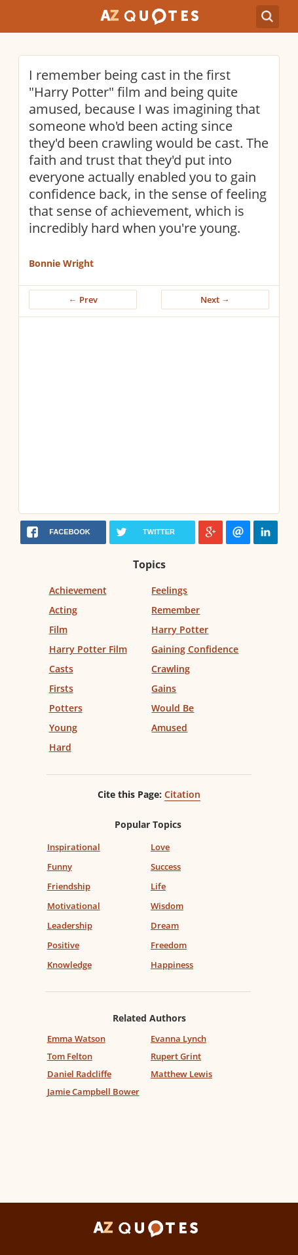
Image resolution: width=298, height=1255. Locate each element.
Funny (59, 866)
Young (63, 727)
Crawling (170, 668)
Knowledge (69, 965)
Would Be (172, 708)
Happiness (172, 965)
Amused (169, 727)
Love (160, 847)
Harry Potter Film (88, 649)
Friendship (68, 886)
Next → (215, 299)
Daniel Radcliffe (79, 1074)
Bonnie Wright (61, 263)
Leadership (69, 925)
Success (166, 866)
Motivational (73, 906)
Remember (175, 610)
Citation (182, 794)
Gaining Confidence (194, 649)
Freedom (169, 945)
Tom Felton (69, 1056)
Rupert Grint (176, 1056)
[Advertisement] (149, 415)
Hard (60, 747)
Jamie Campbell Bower (93, 1091)
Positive (63, 945)
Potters (66, 708)
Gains (163, 688)
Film (58, 629)
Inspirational (73, 847)
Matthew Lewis (181, 1074)
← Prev (83, 299)
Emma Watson (76, 1038)
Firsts (61, 688)
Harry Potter (179, 629)
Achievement (78, 590)
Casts (61, 668)
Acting (63, 610)
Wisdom (167, 906)
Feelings (169, 590)
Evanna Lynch (178, 1038)
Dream (165, 925)
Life (158, 886)
